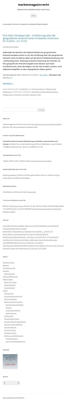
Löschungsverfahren (13, 310)
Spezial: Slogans (10, 330)
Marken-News (8, 279)
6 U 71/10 (43, 75)
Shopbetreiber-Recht (11, 319)
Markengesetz (9, 274)
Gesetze (6, 271)
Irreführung (18, 95)
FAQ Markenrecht (9, 268)
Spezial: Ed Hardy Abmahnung (15, 322)
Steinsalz (33, 95)
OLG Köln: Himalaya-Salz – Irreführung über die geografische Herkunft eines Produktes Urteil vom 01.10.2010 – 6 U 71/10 (31, 38)
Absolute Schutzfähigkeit (14, 305)
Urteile (5, 291)
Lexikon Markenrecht (10, 277)
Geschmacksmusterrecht (13, 296)
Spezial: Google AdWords (13, 325)
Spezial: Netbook (10, 327)
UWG (39, 95)
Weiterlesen (8, 83)
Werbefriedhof (9, 288)
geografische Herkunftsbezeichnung (45, 92)
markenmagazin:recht (33, 4)
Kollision (9, 308)
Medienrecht (8, 316)
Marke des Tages (10, 282)
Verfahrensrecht (10, 333)
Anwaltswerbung (12, 339)
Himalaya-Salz (8, 95)
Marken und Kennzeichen (13, 302)
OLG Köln (26, 95)
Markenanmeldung (9, 175)
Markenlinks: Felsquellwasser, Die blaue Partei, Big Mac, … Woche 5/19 (28, 231)
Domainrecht (8, 293)
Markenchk (32, 192)
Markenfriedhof (10, 285)
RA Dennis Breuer (38, 89)
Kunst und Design (10, 299)
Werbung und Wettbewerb (13, 336)
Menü (33, 15)
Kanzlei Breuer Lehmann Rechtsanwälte (46, 124)
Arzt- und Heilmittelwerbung (15, 341)
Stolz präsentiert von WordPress (13, 398)
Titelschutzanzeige (16, 206)
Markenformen (11, 313)
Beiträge (6, 265)
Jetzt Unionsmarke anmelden (41, 161)
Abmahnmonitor (8, 262)
